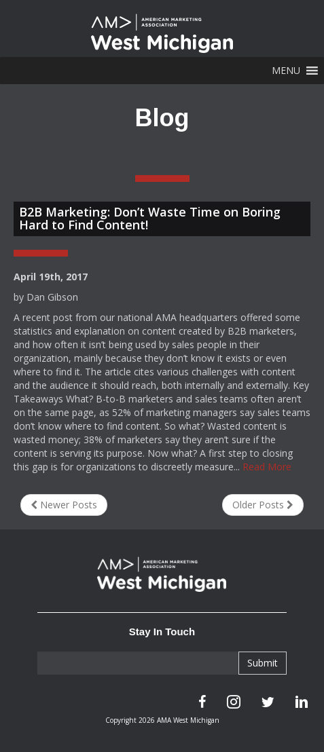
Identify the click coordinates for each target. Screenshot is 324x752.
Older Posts (262, 504)
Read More (266, 466)
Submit (262, 662)
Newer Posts (64, 504)
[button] (286, 70)
